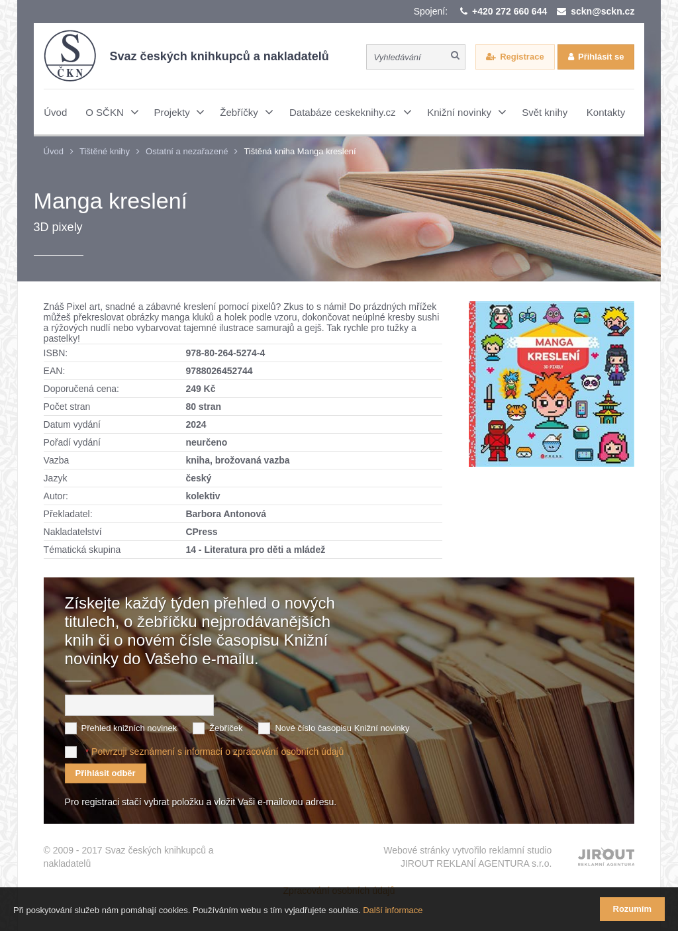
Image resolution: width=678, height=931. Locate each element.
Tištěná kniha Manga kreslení (300, 151)
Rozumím (632, 909)
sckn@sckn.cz (602, 11)
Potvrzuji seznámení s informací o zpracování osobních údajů (217, 751)
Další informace (392, 910)
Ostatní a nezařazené (187, 151)
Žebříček (226, 728)
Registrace (522, 57)
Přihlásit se (601, 57)
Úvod (54, 151)
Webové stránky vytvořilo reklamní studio (467, 857)
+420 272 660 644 (509, 11)
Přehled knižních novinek (129, 728)
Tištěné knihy (104, 151)
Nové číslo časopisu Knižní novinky (342, 728)
